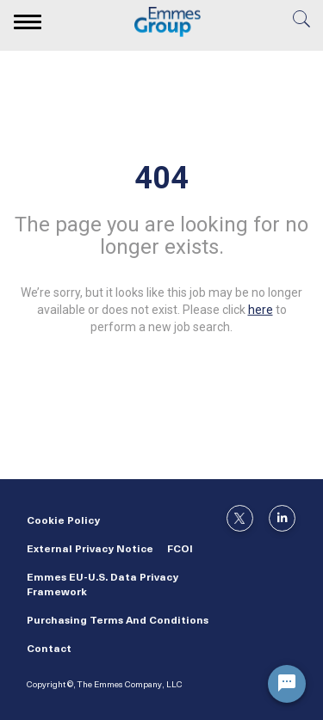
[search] (301, 24)
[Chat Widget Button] (287, 684)
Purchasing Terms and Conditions (117, 621)
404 (161, 178)
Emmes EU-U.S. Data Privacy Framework (102, 585)
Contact (49, 649)
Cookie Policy (63, 521)
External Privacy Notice (90, 550)
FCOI (180, 550)
